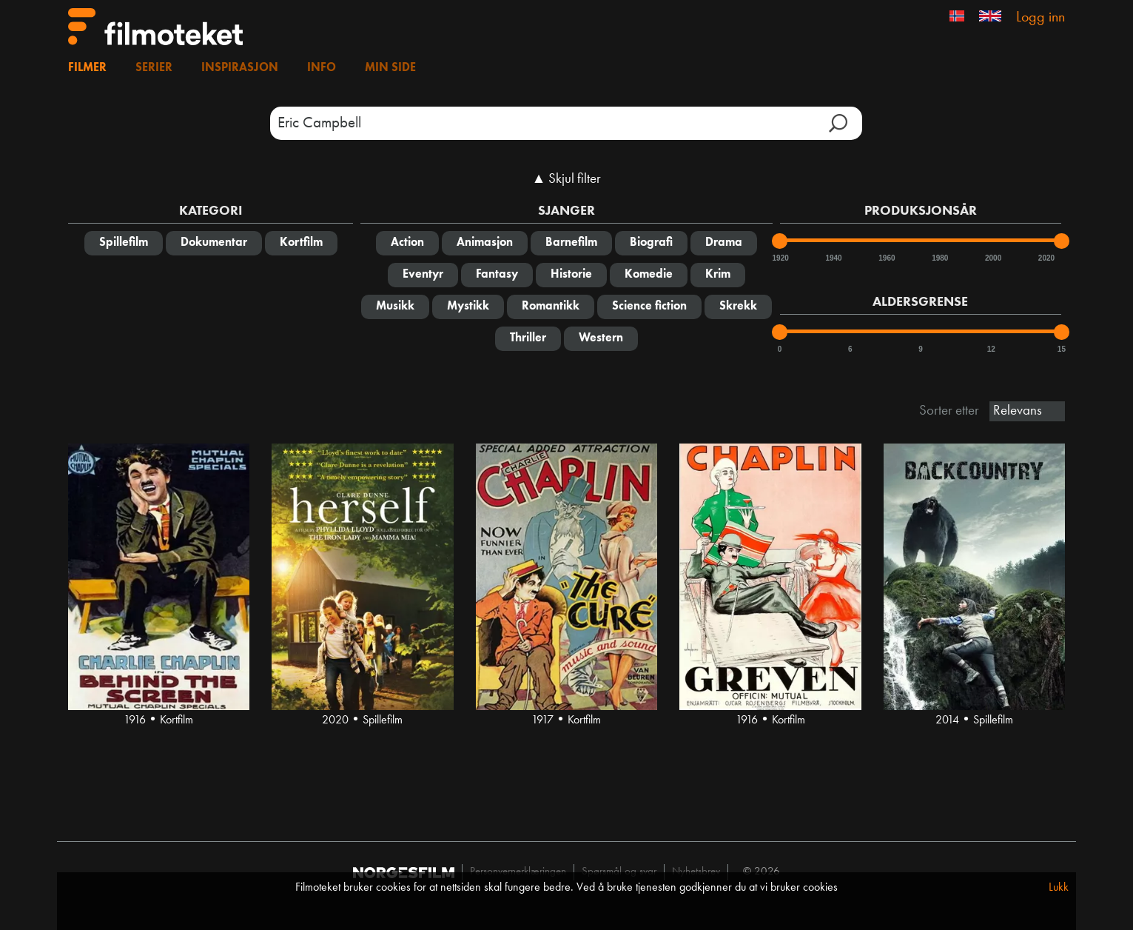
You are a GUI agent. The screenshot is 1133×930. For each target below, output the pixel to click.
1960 (885, 258)
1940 (832, 258)
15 (1062, 349)
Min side (390, 68)
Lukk (1059, 888)
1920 (780, 258)
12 (991, 349)
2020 (1045, 258)
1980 (939, 258)
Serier (153, 68)
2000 (992, 258)
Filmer (87, 68)
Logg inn (1040, 17)
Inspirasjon (239, 68)
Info (321, 68)
